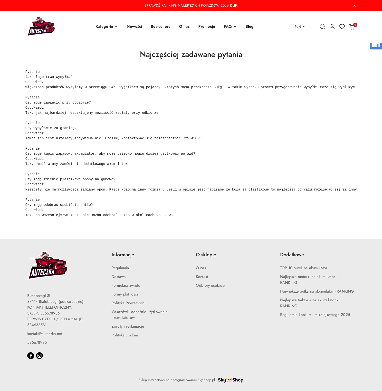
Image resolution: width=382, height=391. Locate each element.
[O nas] (184, 27)
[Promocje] (206, 27)
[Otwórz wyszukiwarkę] (322, 27)
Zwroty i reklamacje (128, 326)
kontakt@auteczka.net (44, 333)
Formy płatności (125, 294)
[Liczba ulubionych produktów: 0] (342, 27)
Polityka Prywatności (128, 303)
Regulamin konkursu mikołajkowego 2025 (315, 314)
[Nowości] (134, 27)
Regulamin (120, 268)
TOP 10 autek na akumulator (303, 268)
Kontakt (202, 276)
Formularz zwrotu (126, 285)
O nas (201, 268)
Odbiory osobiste (210, 285)
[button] (107, 27)
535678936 (37, 342)
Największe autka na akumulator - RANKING (317, 291)
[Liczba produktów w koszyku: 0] (352, 27)
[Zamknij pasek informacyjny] (354, 5)
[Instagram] (39, 355)
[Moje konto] (332, 27)
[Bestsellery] (160, 27)
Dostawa (119, 276)
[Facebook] (30, 355)
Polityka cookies (125, 335)
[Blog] (250, 27)
